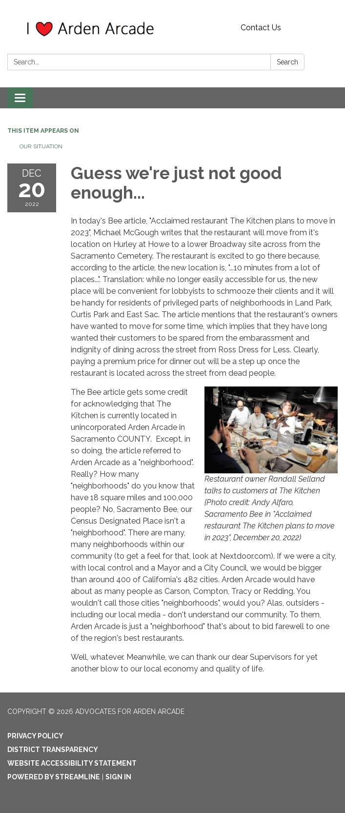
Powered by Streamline (53, 777)
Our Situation (41, 146)
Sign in (118, 777)
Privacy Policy (35, 736)
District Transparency (52, 749)
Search (287, 62)
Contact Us (261, 27)
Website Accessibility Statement (72, 763)
